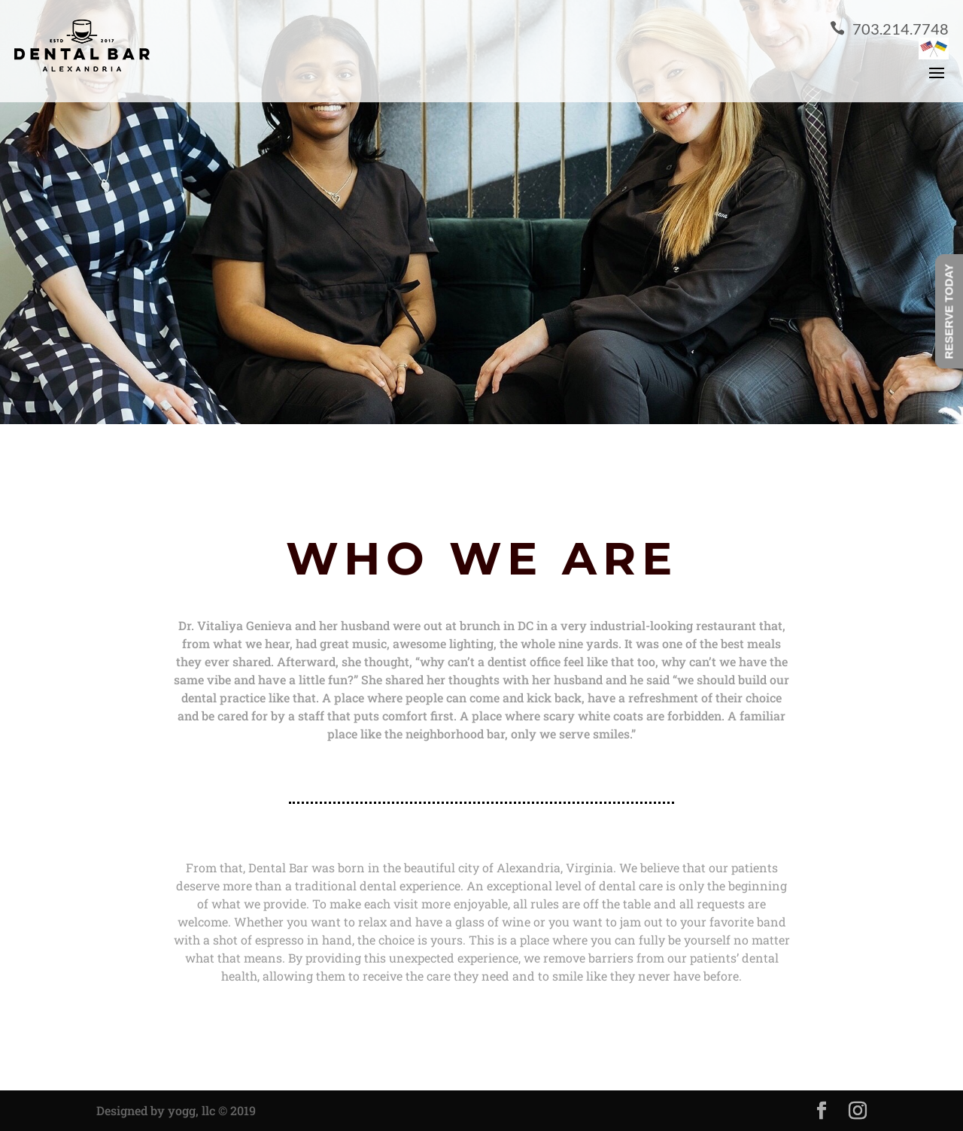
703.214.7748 (889, 29)
